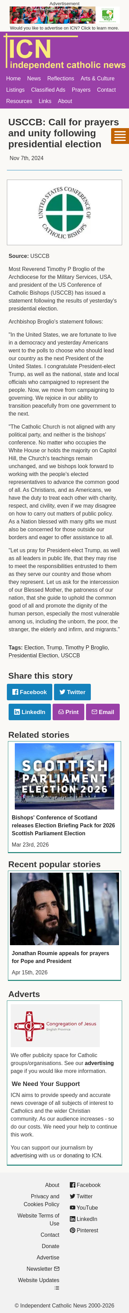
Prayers (81, 90)
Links (45, 101)
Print (68, 712)
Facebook (29, 692)
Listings (15, 90)
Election (33, 647)
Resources (19, 101)
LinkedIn (29, 712)
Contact (106, 90)
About (65, 101)
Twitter (72, 692)
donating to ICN (82, 1155)
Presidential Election (33, 655)
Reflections (60, 78)
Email (103, 712)
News (34, 78)
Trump (54, 647)
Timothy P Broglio (86, 647)
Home (13, 78)
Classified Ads (48, 90)
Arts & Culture (97, 78)
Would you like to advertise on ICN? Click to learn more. (64, 28)
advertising (99, 1063)
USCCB (70, 655)
